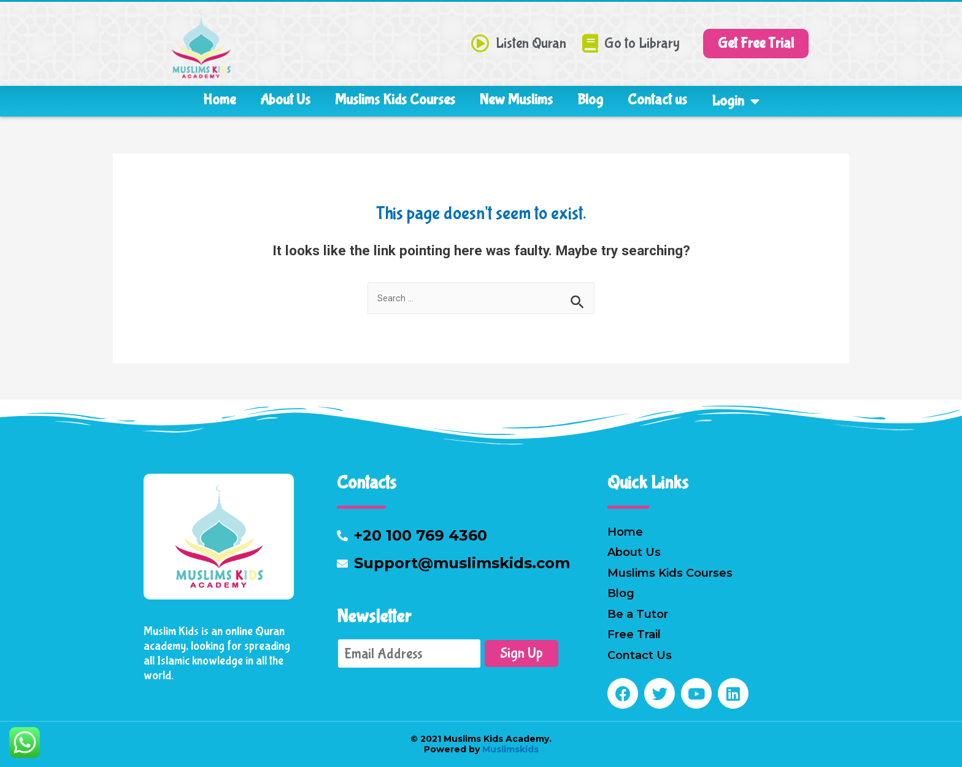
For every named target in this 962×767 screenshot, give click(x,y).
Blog (590, 99)
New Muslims (516, 99)
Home (219, 99)
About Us (285, 99)
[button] (756, 43)
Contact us (657, 99)
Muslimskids (509, 749)
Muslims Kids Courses (395, 99)
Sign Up (521, 653)
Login (736, 101)
